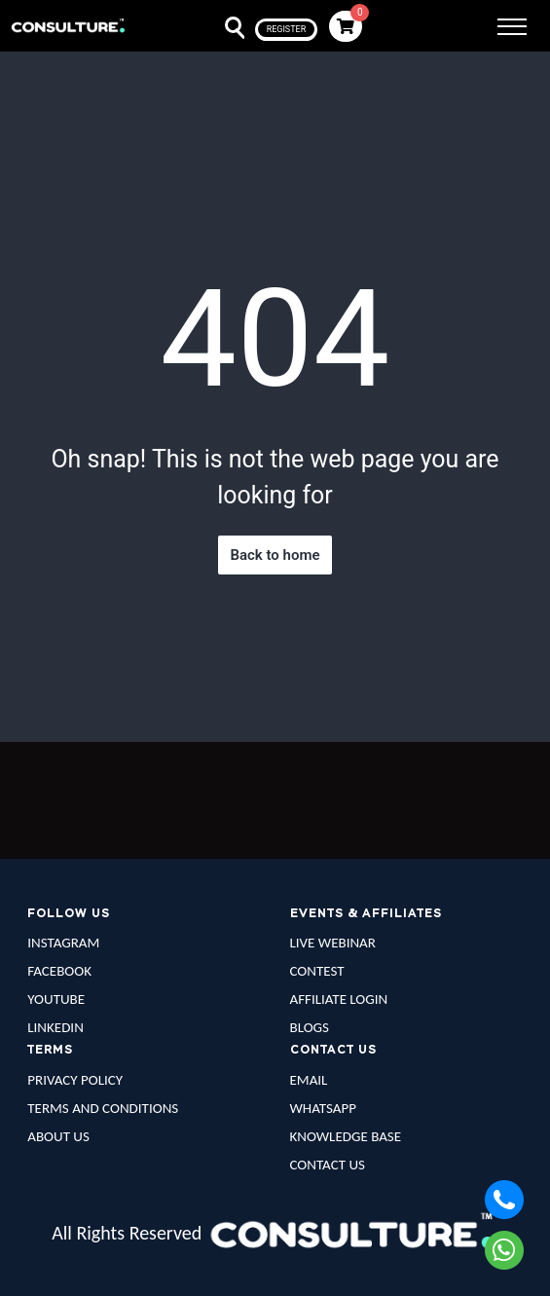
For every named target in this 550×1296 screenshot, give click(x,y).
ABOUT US (58, 1136)
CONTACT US (327, 1164)
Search (223, 29)
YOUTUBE (56, 999)
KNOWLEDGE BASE (346, 1136)
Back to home (274, 555)
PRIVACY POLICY (75, 1080)
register (287, 29)
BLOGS (309, 1027)
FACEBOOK (59, 971)
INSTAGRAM (63, 942)
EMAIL (309, 1080)
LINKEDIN (55, 1027)
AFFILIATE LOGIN (339, 999)
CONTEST (317, 971)
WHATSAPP (323, 1108)
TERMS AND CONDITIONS (102, 1108)
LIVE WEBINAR (333, 942)
